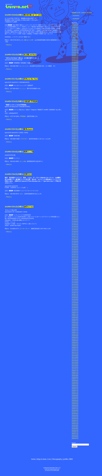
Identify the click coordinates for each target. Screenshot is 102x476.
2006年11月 (75, 372)
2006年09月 (75, 375)
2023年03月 (75, 70)
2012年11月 (75, 256)
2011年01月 (75, 291)
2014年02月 (75, 231)
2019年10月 (75, 120)
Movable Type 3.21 (55, 467)
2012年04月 (75, 268)
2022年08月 (75, 82)
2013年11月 (75, 236)
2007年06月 (75, 360)
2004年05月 (75, 415)
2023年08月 (75, 62)
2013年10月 (75, 238)
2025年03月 (75, 31)
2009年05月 (75, 324)
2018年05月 (75, 148)
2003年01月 (75, 432)
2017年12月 (75, 157)
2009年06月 (75, 322)
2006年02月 (75, 387)
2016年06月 (75, 185)
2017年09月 (75, 162)
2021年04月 (75, 103)
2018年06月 (76, 18)
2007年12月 (75, 350)
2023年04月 (75, 69)
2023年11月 (75, 57)
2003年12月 (75, 422)
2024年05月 (75, 47)
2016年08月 (75, 181)
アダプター (24, 139)
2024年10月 (75, 39)
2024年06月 (75, 45)
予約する (9, 45)
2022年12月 (75, 75)
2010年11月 (75, 294)
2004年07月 (75, 412)
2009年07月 (75, 321)
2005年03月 (75, 405)
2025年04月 (75, 29)
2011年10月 (75, 278)
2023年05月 (75, 67)
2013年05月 (75, 246)
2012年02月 (75, 271)
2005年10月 (75, 394)
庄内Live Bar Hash (31, 79)
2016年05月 (75, 186)
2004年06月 (75, 413)
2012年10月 (75, 258)
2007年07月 (75, 359)
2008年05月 (75, 342)
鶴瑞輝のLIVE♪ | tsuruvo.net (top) (82, 12)
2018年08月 (76, 15)
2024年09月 (75, 41)
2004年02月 (75, 418)
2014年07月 (75, 223)
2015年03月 (75, 210)
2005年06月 (75, 400)
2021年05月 (75, 102)
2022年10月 (75, 79)
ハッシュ (23, 88)
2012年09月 (75, 259)
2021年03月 (75, 105)
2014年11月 (75, 216)
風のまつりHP (29, 40)
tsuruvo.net (9, 4)
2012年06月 (75, 264)
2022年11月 (75, 77)
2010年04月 (75, 306)
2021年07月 (75, 99)
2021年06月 (75, 100)
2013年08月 (75, 241)
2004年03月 (75, 417)
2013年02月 (75, 251)
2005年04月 (75, 403)
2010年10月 (75, 296)
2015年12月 (75, 195)
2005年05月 (75, 402)
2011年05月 (75, 284)
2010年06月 (75, 302)
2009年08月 (75, 319)
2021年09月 (75, 97)
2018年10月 (75, 140)
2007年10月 (75, 354)
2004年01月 (75, 420)
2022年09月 (75, 80)
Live (49, 459)
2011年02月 (75, 289)
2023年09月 (75, 60)
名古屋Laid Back (30, 55)
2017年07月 (75, 163)
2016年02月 (75, 191)
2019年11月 (75, 118)
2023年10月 (75, 59)
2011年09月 (75, 279)
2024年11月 (75, 37)
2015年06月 (75, 205)
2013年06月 (75, 244)
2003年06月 (75, 428)
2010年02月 (75, 309)
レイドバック (24, 66)
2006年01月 (75, 389)
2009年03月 (75, 327)
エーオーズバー (25, 228)
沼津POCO (28, 174)
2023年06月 (75, 65)
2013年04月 (75, 248)
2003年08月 (75, 427)
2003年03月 (75, 430)
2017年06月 (75, 165)
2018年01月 (75, 155)
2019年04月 (75, 130)
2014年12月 (75, 215)
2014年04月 (75, 228)
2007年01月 (75, 369)
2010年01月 (75, 311)
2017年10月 (75, 160)
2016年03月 (75, 190)
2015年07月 (75, 203)
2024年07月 (75, 44)
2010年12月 (75, 292)
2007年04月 (75, 364)
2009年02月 (75, 329)
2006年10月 (75, 374)
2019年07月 (75, 125)
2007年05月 (75, 362)
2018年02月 (75, 153)
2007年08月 (75, 357)
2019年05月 (75, 128)
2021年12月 (75, 92)
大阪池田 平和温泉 (31, 101)
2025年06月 (75, 26)
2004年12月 (75, 408)
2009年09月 (75, 317)
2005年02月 (75, 407)
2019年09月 (75, 122)
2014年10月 (75, 218)
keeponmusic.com (55, 469)
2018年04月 (75, 150)
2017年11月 (75, 158)
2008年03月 (75, 345)
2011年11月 (75, 276)
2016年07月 (75, 183)
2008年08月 (75, 337)
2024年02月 (75, 52)
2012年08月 (75, 261)
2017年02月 (75, 171)
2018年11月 (75, 138)
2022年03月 (75, 90)
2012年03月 (75, 269)
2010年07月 (75, 301)
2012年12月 (75, 254)
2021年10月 (75, 95)
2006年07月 (75, 379)
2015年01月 (75, 213)
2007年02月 (75, 367)
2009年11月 (75, 314)
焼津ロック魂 (29, 152)
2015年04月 (75, 208)
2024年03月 (75, 50)
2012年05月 (75, 266)
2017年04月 (75, 168)
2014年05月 (75, 226)
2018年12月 (75, 137)
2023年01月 (75, 74)
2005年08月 (75, 397)
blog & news (41, 459)
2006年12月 (75, 370)
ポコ (21, 194)
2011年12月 (75, 274)
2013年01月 (75, 253)
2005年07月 (75, 398)
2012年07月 (75, 263)
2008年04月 (75, 344)
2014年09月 (75, 220)
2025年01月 (75, 34)
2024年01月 (75, 54)
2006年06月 (75, 380)
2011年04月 (75, 286)
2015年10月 (75, 198)
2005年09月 (75, 395)
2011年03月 (75, 287)
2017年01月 (75, 173)
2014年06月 (75, 224)
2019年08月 (75, 123)
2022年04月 (75, 89)
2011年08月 (75, 281)
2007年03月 (75, 365)
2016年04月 (75, 188)
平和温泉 (23, 116)
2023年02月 (75, 72)
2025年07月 (75, 24)
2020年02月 (75, 113)
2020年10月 (75, 110)
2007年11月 (75, 352)
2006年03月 (75, 385)
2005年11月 (75, 392)
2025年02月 (75, 32)
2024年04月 (75, 49)
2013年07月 (75, 243)
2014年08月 (75, 221)
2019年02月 (75, 133)
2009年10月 (75, 316)
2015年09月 (75, 200)
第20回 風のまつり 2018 (33, 15)
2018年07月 (75, 145)
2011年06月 (75, 282)
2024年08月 (75, 42)
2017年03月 (75, 170)
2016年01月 (75, 193)
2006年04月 (75, 384)
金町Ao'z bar (29, 207)
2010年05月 (75, 304)
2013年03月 (75, 249)
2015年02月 (75, 211)
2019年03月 (75, 132)
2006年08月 (75, 377)
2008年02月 (75, 347)
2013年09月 (75, 239)
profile (65, 459)
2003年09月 (75, 425)
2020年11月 (75, 108)
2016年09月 (75, 180)
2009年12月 (75, 312)
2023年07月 (75, 64)
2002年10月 (75, 435)
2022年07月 (75, 84)
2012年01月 (75, 273)
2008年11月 (75, 332)
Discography (57, 459)
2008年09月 (75, 336)
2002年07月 (75, 438)
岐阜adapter (28, 129)
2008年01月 (75, 349)
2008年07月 (75, 339)
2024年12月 (75, 36)
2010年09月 (75, 297)
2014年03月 (75, 229)
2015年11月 (75, 196)
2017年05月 (75, 166)
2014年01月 (75, 233)
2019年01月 (75, 135)
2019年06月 (75, 127)
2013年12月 (75, 234)
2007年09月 (75, 355)
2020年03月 (75, 112)
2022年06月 (75, 85)
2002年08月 (75, 437)
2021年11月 (75, 94)
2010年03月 (75, 307)
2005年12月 (75, 390)
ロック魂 (23, 161)
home (33, 459)
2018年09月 (75, 142)
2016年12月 (75, 175)
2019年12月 (75, 117)
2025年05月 (75, 27)
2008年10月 (75, 334)
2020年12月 (75, 107)
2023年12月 (75, 55)
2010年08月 (75, 299)
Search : (74, 443)
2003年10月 (75, 423)
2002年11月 (75, 433)
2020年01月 (75, 115)
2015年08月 (75, 201)
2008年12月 (75, 331)
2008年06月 (75, 340)
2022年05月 (75, 87)
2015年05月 (75, 206)
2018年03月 (75, 152)
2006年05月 (75, 382)
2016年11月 (75, 176)
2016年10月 (75, 178)
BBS (71, 459)
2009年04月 (75, 326)
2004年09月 (75, 410)
